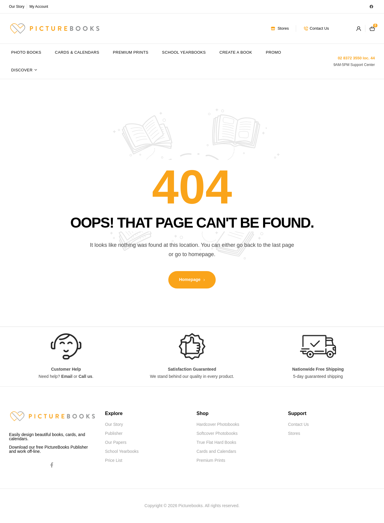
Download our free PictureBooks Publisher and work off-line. (48, 449)
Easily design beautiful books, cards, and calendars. (47, 436)
